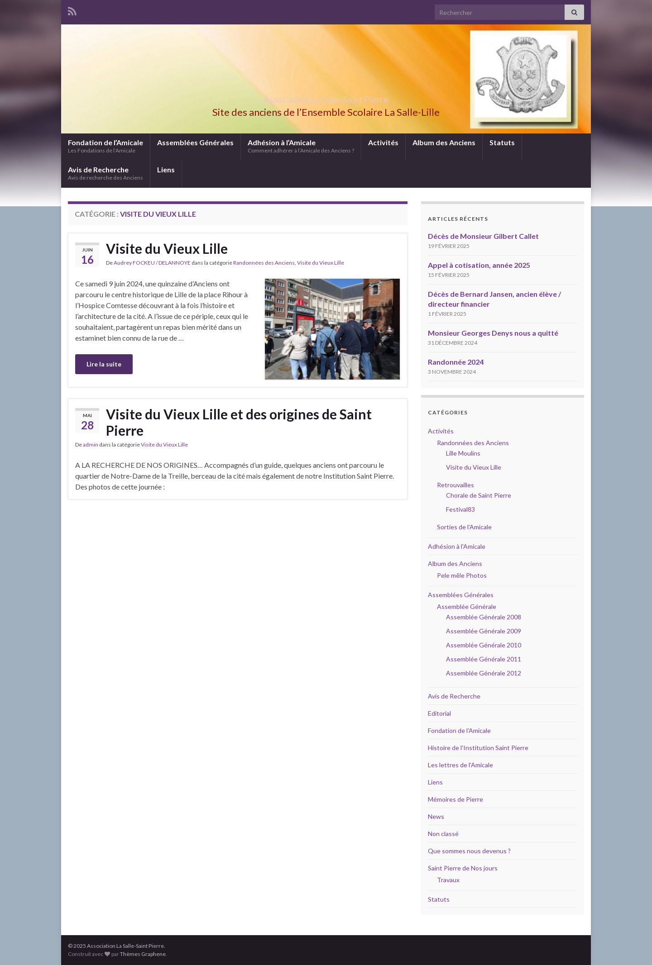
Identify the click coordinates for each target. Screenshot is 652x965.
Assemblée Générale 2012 (483, 673)
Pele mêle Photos (462, 575)
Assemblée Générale (466, 606)
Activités (383, 142)
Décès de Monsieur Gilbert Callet (483, 236)
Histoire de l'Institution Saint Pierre (478, 747)
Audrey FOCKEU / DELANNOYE (152, 262)
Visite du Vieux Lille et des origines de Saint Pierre (239, 422)
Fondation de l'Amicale (459, 730)
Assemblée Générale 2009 (483, 631)
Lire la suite (103, 364)
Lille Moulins (463, 453)
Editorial (439, 713)
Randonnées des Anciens (264, 262)
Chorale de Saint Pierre (478, 495)
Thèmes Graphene (143, 954)
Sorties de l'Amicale (464, 527)
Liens (166, 169)
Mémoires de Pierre (455, 799)
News (436, 816)
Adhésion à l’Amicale (301, 146)
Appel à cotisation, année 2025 (479, 265)
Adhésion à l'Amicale (456, 546)
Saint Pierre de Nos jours (463, 868)
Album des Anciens (443, 142)
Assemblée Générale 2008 (483, 617)
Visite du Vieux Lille (167, 248)
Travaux (448, 880)
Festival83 (460, 509)
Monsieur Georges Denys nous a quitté (493, 332)
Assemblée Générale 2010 (483, 645)
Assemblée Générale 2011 (483, 659)
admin (90, 444)
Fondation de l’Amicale (105, 146)
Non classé (443, 833)
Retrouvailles (455, 485)
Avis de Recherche (105, 173)
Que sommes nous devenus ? (469, 851)
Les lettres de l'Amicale (460, 765)
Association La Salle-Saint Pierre (326, 97)
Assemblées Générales (195, 142)
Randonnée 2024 (456, 361)
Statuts (502, 142)
